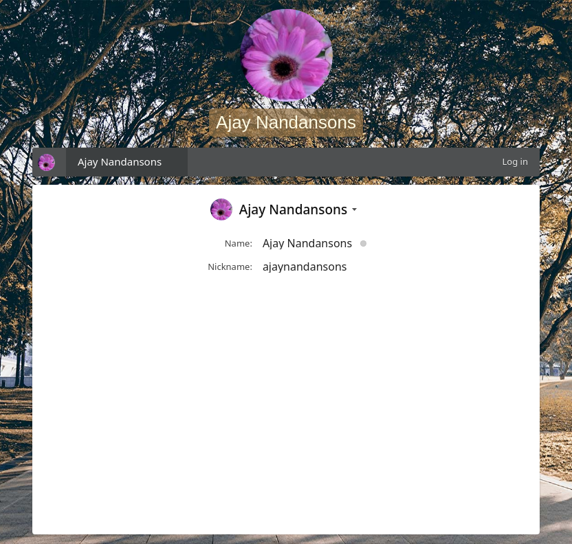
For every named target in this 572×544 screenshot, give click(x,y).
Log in (515, 161)
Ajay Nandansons (120, 161)
